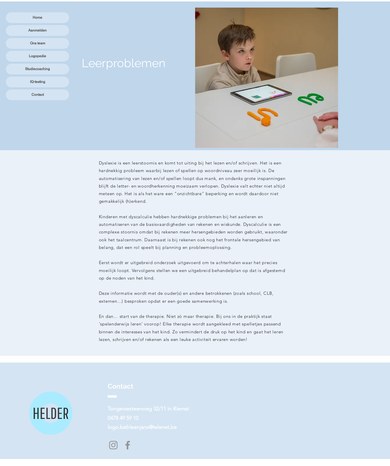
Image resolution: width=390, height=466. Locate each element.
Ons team (37, 43)
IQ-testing (37, 82)
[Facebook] (127, 445)
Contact (38, 95)
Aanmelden (37, 30)
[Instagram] (113, 445)
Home (37, 17)
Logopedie (37, 56)
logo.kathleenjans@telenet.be (142, 427)
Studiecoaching (37, 69)
